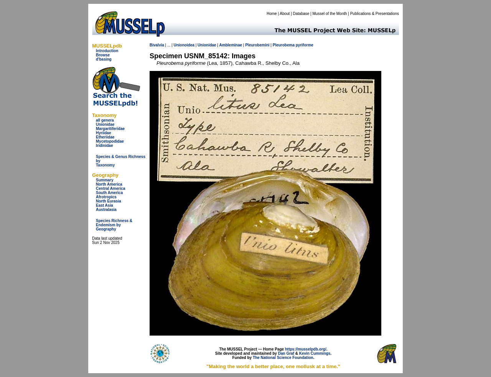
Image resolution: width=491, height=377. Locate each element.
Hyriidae (103, 133)
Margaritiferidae (110, 129)
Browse (103, 55)
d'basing (104, 59)
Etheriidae (105, 137)
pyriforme (304, 45)
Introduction (107, 51)
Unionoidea (183, 45)
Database (301, 14)
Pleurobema (284, 45)
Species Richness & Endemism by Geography (114, 225)
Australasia (106, 209)
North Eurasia (108, 201)
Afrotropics (106, 197)
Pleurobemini (257, 45)
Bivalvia (157, 45)
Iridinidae (104, 145)
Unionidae (105, 124)
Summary (105, 180)
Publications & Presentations (374, 14)
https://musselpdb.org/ (305, 349)
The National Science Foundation (283, 358)
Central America (110, 188)
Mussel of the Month (330, 14)
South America (109, 193)
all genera (105, 120)
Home (272, 14)
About (285, 14)
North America (109, 184)
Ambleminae (230, 45)
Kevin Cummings (315, 353)
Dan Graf (286, 353)
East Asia (104, 205)
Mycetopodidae (110, 141)
